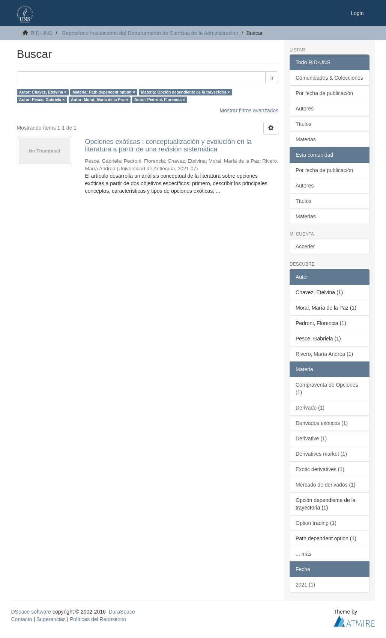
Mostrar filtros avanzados (249, 110)
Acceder (305, 246)
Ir (271, 78)
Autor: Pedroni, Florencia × (159, 99)
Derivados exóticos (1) (322, 423)
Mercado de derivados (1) (326, 485)
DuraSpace (122, 612)
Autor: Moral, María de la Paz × (99, 99)
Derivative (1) (311, 438)
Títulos (303, 124)
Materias (306, 139)
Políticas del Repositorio (98, 619)
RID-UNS (41, 33)
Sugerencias (51, 619)
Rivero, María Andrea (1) (324, 354)
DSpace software (31, 612)
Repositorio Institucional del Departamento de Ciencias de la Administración (150, 33)
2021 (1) (305, 585)
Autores (305, 109)
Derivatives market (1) (321, 454)
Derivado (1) (310, 408)
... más (303, 554)
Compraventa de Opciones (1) (327, 388)
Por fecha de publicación (324, 93)
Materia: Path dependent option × (104, 92)
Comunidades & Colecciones (329, 78)
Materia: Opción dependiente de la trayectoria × (185, 92)
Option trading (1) (316, 523)
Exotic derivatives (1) (320, 469)
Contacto (21, 619)
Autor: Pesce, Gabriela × (42, 99)
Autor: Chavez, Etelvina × (42, 92)
